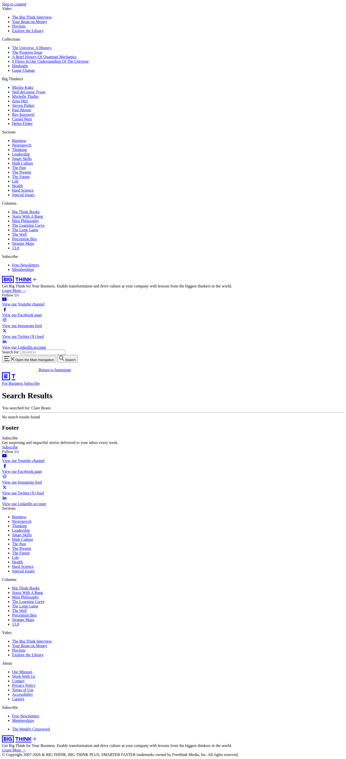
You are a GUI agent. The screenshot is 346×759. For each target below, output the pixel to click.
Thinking (19, 149)
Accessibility (22, 694)
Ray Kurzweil (23, 114)
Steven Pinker (23, 105)
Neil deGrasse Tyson (28, 92)
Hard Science (23, 190)
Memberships (23, 269)
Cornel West (22, 119)
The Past (19, 168)
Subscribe (32, 383)
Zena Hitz (20, 101)
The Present (21, 172)
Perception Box (24, 239)
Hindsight (20, 66)
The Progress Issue (27, 52)
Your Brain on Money (29, 22)
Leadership (21, 154)
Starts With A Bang (27, 216)
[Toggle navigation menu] (29, 359)
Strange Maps (23, 243)
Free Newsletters (25, 265)
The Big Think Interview (32, 17)
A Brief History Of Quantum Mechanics (44, 57)
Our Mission (22, 672)
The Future (21, 177)
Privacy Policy (24, 685)
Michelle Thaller (25, 96)
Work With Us (23, 676)
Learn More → (14, 290)
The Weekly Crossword (31, 729)
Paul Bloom (21, 110)
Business (19, 140)
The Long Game (25, 230)
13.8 (15, 248)
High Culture (22, 163)
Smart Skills (22, 159)
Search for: (11, 352)
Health (17, 186)
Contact (18, 681)
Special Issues (23, 195)
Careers (18, 699)
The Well (19, 234)
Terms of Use (23, 690)
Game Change (23, 70)
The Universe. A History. (32, 48)
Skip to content (14, 4)
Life (15, 181)
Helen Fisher (22, 123)
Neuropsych (21, 145)
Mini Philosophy (25, 221)
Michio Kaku (22, 87)
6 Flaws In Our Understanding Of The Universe (50, 61)
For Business (13, 383)
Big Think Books (26, 212)
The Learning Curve (28, 225)
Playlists (19, 26)
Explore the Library (28, 31)
